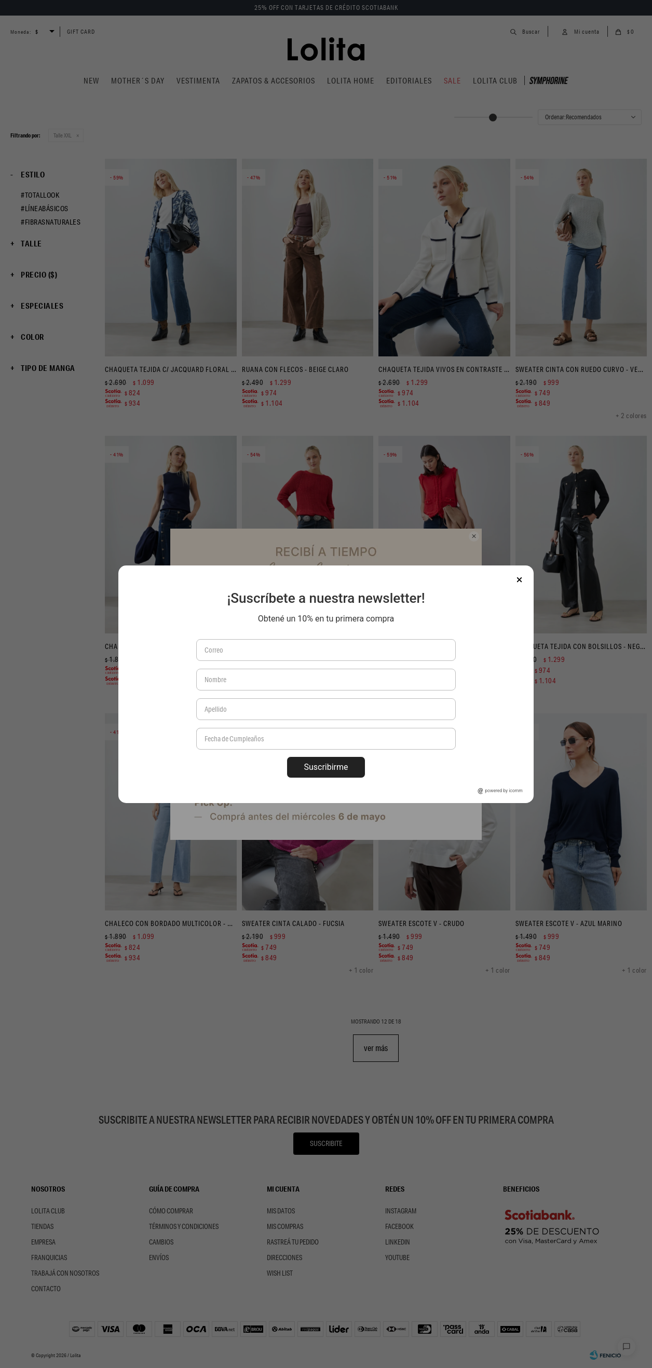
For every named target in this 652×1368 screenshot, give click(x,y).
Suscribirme (326, 767)
